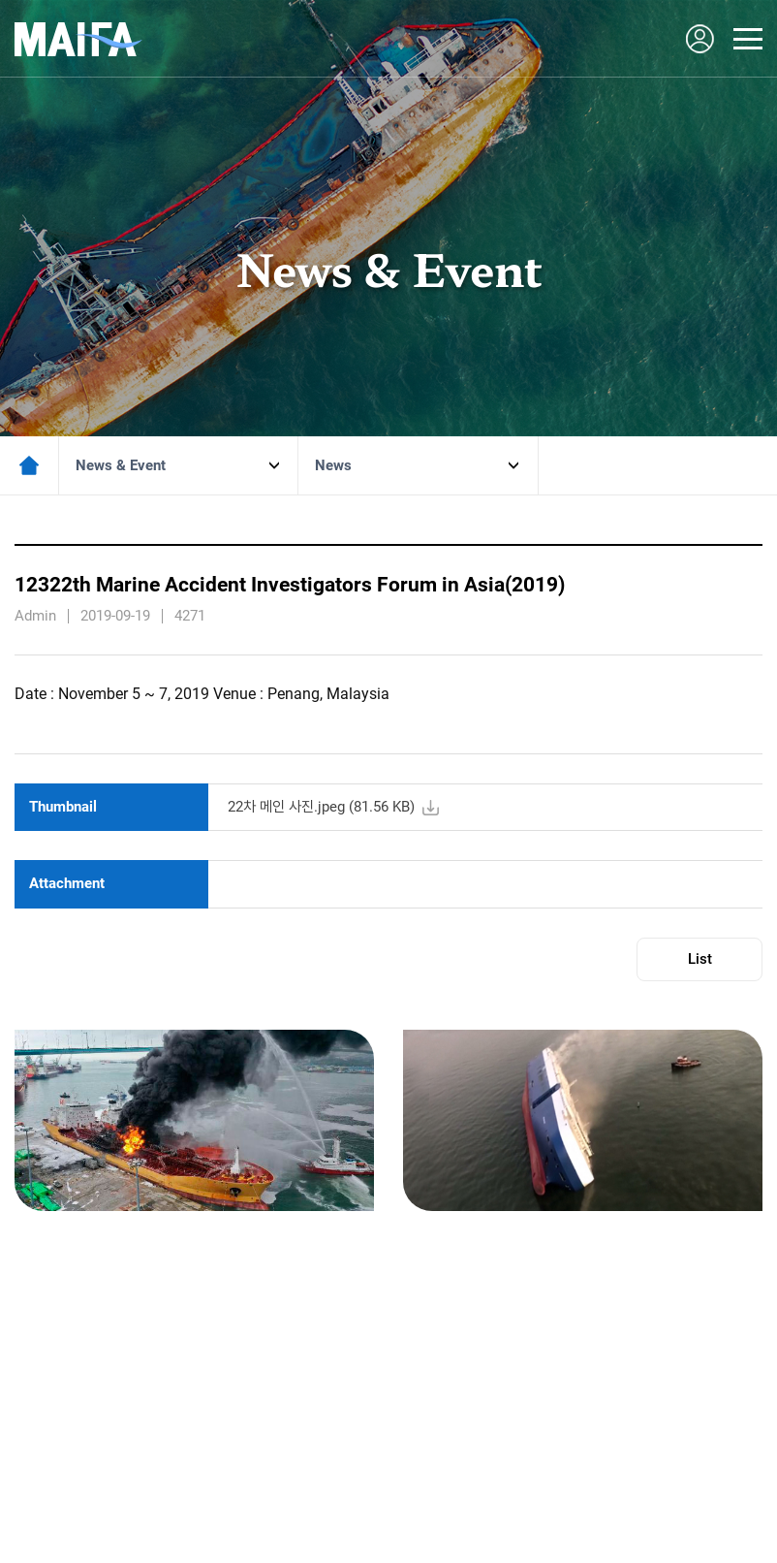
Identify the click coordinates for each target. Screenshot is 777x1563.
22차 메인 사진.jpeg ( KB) (321, 806)
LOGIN (699, 38)
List (700, 959)
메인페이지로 (29, 465)
